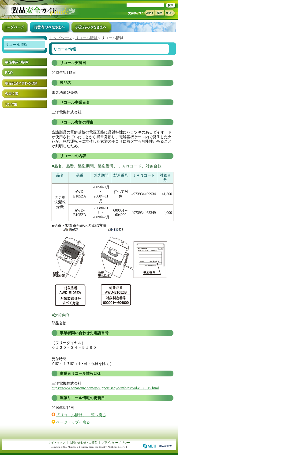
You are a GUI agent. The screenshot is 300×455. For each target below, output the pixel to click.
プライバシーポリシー (116, 442)
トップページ (60, 38)
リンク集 (24, 104)
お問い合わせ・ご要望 (83, 442)
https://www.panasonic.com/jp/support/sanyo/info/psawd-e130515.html (105, 388)
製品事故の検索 (24, 62)
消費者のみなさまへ (49, 27)
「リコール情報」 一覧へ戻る (81, 415)
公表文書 (24, 93)
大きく (170, 13)
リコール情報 (86, 38)
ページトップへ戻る (73, 422)
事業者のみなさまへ (91, 27)
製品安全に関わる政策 (24, 83)
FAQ (24, 72)
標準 (159, 13)
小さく (149, 13)
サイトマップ (56, 442)
